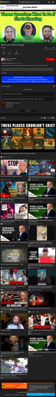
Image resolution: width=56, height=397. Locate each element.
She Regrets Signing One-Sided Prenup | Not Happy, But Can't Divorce (13, 198)
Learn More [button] (32, 390)
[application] (28, 27)
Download (16, 52)
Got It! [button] (40, 394)
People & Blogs (18, 63)
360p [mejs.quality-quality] (51, 41)
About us (22, 394)
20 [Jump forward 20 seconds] (46, 41)
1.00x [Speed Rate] (42, 41)
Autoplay (49, 117)
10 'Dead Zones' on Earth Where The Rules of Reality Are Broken (18, 153)
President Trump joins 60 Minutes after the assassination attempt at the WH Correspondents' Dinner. (12, 354)
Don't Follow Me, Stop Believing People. (11, 176)
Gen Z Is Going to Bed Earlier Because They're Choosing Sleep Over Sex (13, 220)
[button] (49, 2)
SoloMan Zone (9, 103)
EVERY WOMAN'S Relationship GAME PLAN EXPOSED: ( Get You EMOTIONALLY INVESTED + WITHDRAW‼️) (41, 265)
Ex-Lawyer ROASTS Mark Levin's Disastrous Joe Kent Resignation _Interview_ (14, 375)
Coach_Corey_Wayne (10, 58)
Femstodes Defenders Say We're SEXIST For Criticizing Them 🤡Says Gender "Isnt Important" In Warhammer (14, 310)
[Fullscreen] (54, 41)
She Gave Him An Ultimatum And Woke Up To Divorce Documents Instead (13, 286)
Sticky (42, 117)
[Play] (2, 41)
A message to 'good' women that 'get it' (39, 308)
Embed (9, 52)
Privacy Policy (16, 394)
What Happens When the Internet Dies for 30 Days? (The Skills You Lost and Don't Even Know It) (41, 177)
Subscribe (50, 59)
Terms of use (9, 394)
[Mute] (49, 41)
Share (3, 52)
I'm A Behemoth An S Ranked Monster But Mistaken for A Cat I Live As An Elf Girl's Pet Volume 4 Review (40, 243)
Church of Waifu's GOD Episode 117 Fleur (12, 264)
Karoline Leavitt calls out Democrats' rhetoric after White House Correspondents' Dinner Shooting (40, 287)
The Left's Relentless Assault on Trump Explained (14, 242)
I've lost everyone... (6, 330)
